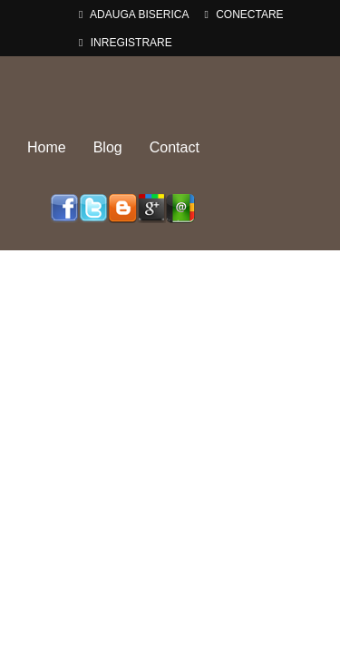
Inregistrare (125, 42)
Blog (107, 147)
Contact (174, 147)
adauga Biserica (134, 14)
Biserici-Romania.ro (170, 88)
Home (46, 147)
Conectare (243, 14)
